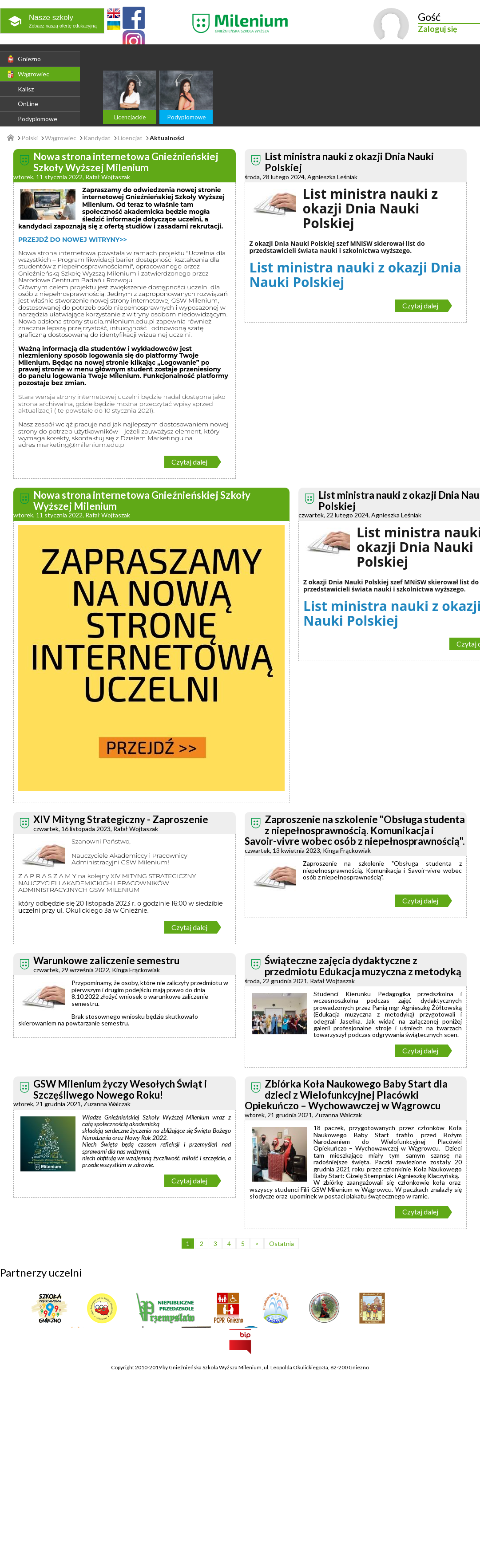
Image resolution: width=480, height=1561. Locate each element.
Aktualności (167, 138)
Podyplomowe (37, 118)
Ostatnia (281, 1243)
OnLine (28, 103)
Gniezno (23, 59)
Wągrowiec (27, 74)
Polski (29, 138)
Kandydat (97, 138)
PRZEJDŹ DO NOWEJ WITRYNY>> (72, 240)
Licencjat (130, 138)
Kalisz (26, 89)
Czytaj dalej (189, 461)
